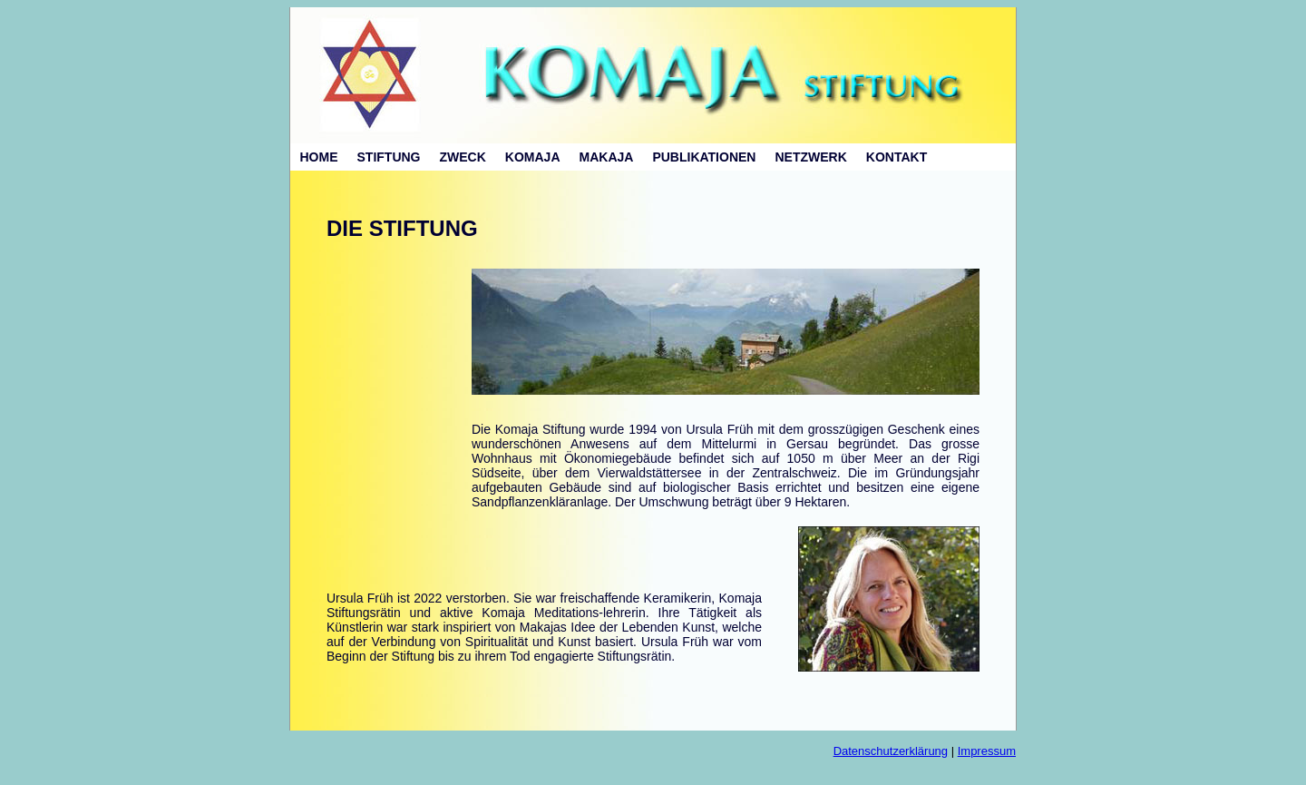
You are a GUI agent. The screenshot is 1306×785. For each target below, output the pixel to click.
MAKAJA (607, 157)
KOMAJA (532, 157)
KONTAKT (896, 157)
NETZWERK (810, 157)
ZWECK (463, 157)
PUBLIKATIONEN (703, 157)
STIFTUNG (389, 157)
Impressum (987, 751)
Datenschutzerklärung (890, 751)
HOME (319, 157)
